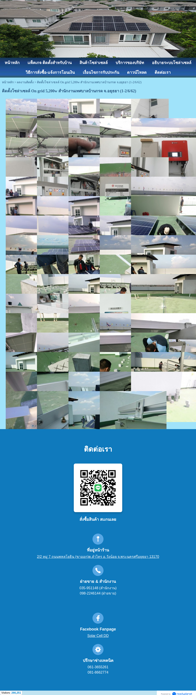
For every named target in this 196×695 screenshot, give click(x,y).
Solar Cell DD (98, 636)
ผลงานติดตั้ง (25, 82)
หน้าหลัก (8, 82)
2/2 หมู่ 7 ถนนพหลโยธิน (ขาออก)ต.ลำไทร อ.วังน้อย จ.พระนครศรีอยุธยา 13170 (98, 557)
